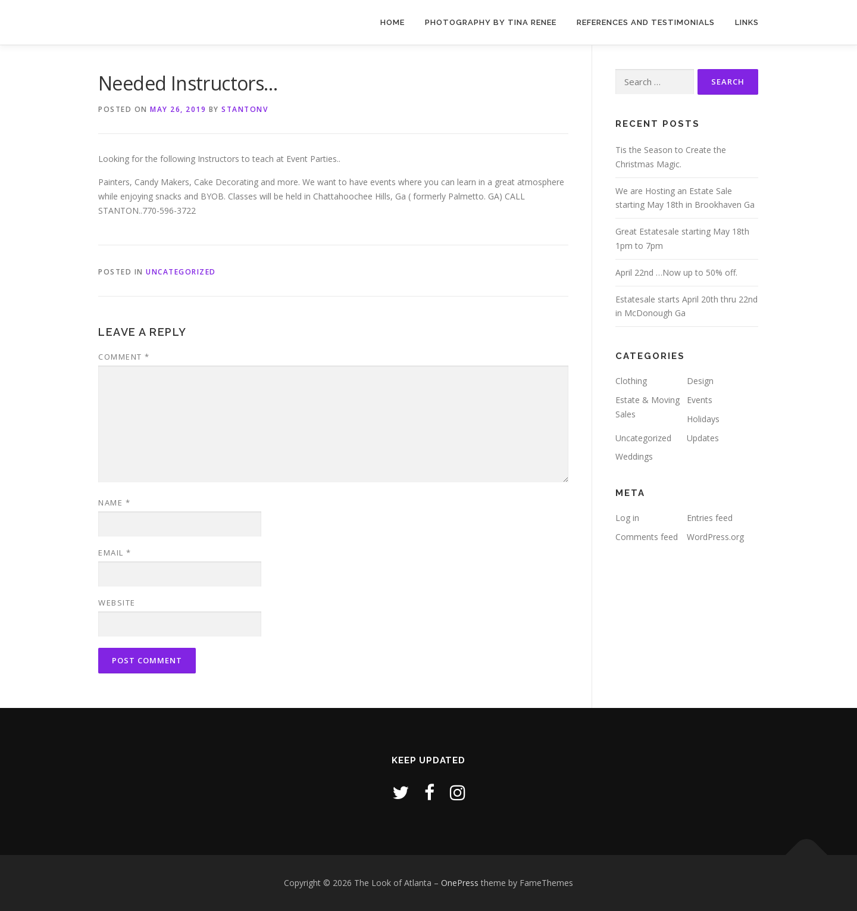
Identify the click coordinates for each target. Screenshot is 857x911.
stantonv (244, 109)
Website (117, 602)
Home (392, 22)
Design (700, 380)
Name (114, 502)
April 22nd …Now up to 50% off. (676, 272)
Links (747, 22)
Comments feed (646, 536)
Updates (703, 438)
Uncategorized (181, 272)
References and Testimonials (646, 22)
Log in (627, 517)
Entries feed (710, 517)
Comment (124, 356)
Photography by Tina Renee (490, 22)
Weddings (634, 456)
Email (115, 552)
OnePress (459, 882)
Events (699, 399)
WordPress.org (715, 536)
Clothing (631, 380)
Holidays (703, 419)
